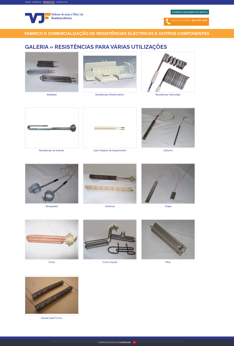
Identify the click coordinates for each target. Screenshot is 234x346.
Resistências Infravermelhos (109, 94)
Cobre (51, 262)
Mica (168, 262)
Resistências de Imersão (51, 150)
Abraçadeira (52, 206)
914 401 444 (199, 20)
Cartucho (168, 150)
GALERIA (36, 47)
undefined (124, 342)
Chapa (168, 206)
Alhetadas (52, 94)
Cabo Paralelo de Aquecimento (109, 150)
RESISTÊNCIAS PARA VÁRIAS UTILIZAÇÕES (111, 47)
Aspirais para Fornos (51, 318)
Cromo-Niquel (109, 262)
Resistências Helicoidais (168, 94)
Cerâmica (110, 206)
